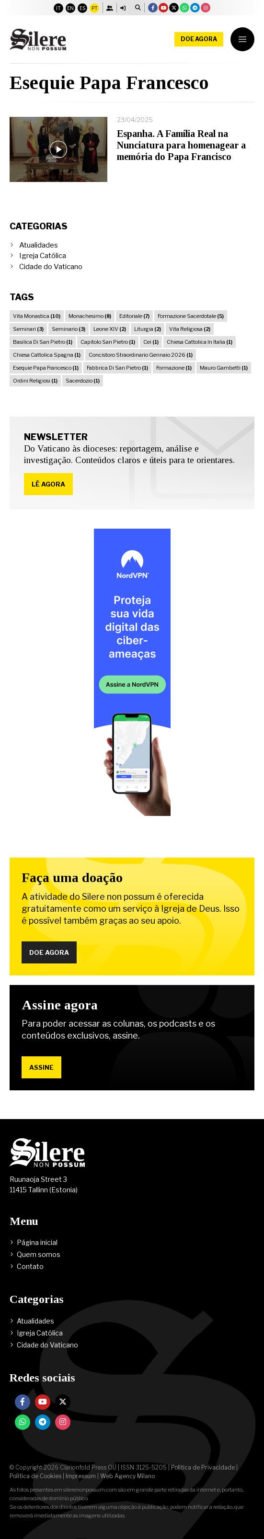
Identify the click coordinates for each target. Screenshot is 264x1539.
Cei (151, 342)
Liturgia (147, 329)
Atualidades (38, 245)
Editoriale (134, 316)
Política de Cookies (35, 1476)
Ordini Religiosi (35, 380)
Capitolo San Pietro (107, 342)
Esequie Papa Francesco (46, 367)
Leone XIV (109, 329)
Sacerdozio (83, 380)
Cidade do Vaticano (50, 266)
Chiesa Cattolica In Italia (199, 342)
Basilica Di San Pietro (42, 342)
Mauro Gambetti (224, 367)
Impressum (81, 1476)
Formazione (174, 367)
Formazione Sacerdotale (191, 316)
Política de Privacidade (203, 1467)
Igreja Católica (42, 255)
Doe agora (199, 39)
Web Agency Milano (127, 1476)
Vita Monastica (36, 316)
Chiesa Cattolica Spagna (46, 354)
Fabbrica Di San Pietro (117, 367)
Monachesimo (90, 316)
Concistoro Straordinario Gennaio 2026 (141, 354)
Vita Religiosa (189, 329)
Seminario (68, 329)
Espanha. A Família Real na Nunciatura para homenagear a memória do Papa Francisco (181, 145)
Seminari (28, 329)
